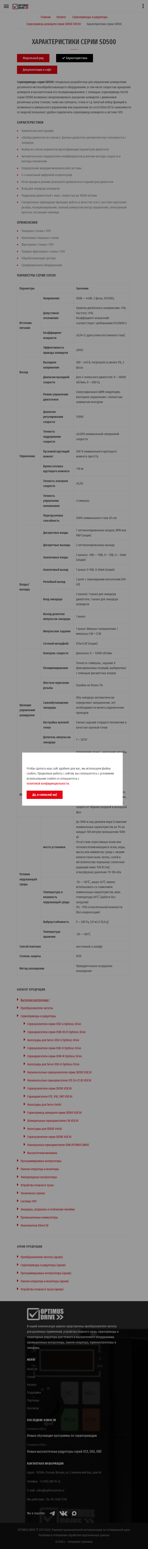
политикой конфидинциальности (48, 783)
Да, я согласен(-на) (44, 795)
